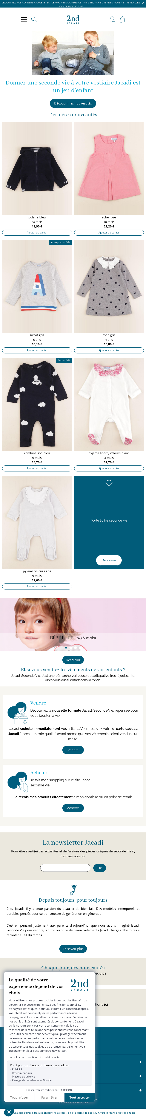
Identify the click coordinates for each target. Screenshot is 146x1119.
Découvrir (109, 560)
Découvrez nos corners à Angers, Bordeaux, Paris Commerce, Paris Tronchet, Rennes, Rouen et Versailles (71, 2)
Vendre (73, 750)
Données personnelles (73, 1102)
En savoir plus (73, 949)
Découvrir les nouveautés (73, 103)
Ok (99, 868)
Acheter (73, 808)
